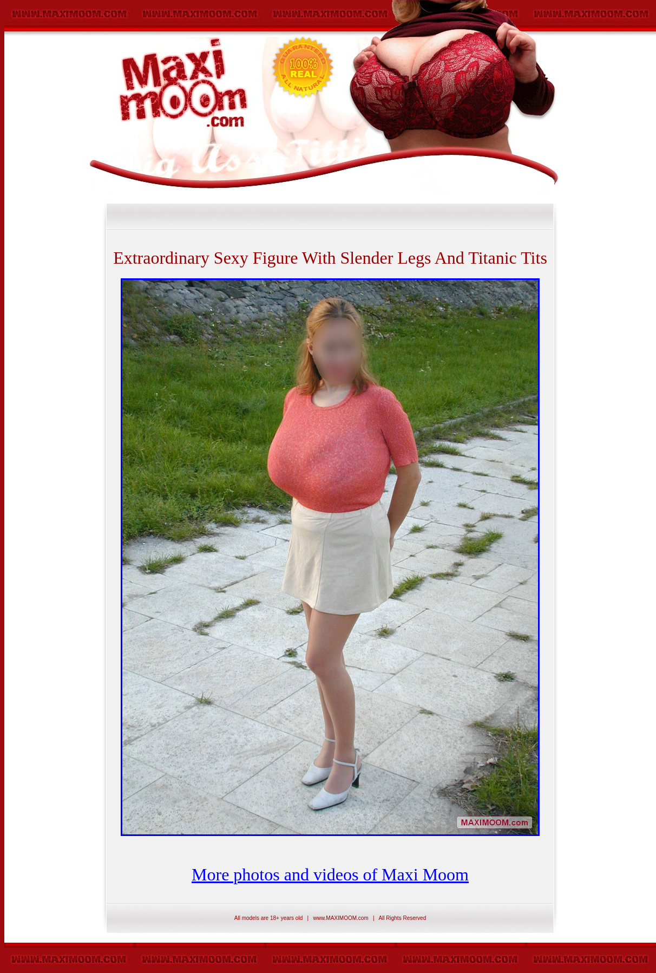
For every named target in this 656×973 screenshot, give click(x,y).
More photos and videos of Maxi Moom (330, 874)
